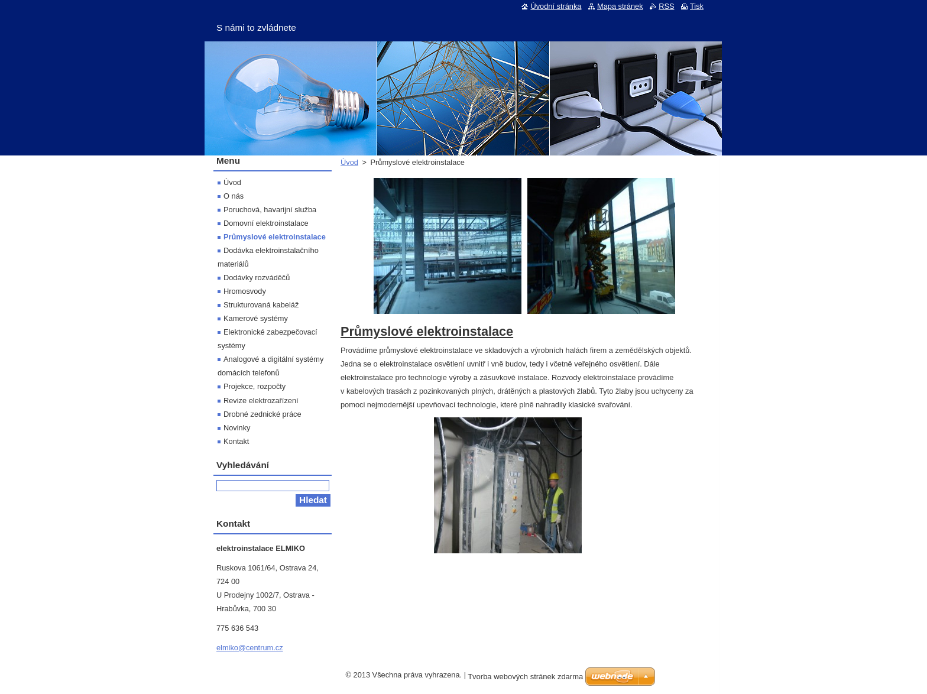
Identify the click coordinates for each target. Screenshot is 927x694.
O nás (233, 196)
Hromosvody (244, 291)
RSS (666, 6)
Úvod (349, 162)
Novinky (237, 427)
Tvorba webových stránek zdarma (525, 676)
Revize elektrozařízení (261, 400)
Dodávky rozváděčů (256, 277)
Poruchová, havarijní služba (269, 209)
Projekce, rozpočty (254, 386)
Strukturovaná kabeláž (261, 304)
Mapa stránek (620, 6)
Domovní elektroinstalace (266, 223)
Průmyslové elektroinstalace (274, 236)
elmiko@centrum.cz (249, 647)
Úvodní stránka (555, 6)
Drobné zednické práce (262, 414)
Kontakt (236, 441)
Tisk (697, 6)
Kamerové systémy (255, 318)
